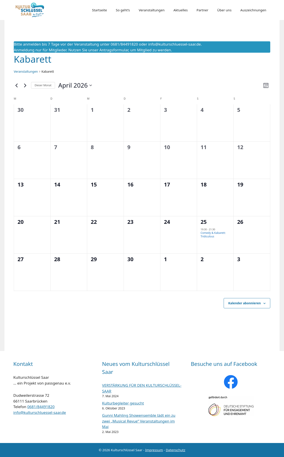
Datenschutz (175, 450)
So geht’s (123, 10)
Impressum (154, 450)
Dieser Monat (43, 85)
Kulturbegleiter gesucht (123, 403)
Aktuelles (181, 10)
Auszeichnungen (253, 10)
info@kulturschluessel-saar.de (174, 44)
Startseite (99, 10)
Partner (202, 10)
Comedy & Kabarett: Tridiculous (213, 235)
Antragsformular (113, 49)
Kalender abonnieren (244, 303)
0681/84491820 (41, 406)
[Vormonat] (16, 85)
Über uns (224, 10)
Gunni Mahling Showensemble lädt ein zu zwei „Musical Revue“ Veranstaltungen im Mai (138, 421)
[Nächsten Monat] (25, 85)
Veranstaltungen (152, 10)
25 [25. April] (204, 221)
